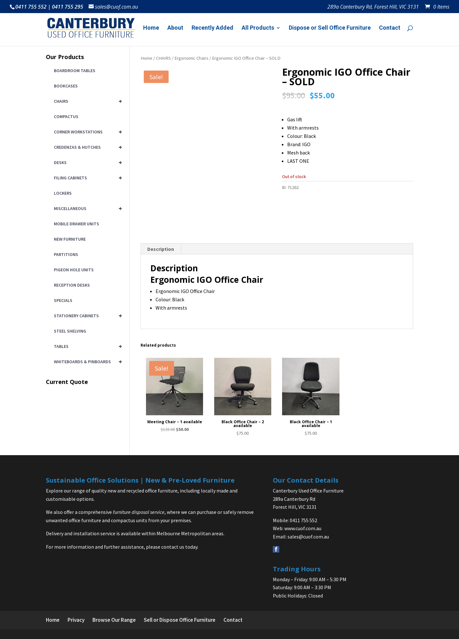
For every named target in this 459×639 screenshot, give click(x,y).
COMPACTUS (66, 116)
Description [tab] (160, 249)
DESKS (87, 162)
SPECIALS (63, 300)
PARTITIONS (66, 254)
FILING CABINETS (87, 177)
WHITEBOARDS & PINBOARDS (87, 361)
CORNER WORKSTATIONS (87, 131)
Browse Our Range (114, 619)
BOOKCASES (66, 86)
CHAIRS (163, 58)
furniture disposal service (138, 512)
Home (151, 28)
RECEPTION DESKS (72, 285)
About (175, 28)
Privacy (76, 619)
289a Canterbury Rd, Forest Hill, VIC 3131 (373, 7)
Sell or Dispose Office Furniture (179, 619)
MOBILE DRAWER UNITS (76, 224)
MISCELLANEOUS (87, 208)
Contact (389, 28)
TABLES (87, 346)
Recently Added (212, 28)
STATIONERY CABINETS (87, 315)
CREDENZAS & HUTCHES (87, 147)
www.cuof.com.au (302, 528)
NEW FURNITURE (70, 239)
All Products (258, 28)
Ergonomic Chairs (191, 58)
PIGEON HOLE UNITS (74, 270)
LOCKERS (63, 193)
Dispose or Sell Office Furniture (330, 28)
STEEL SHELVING (70, 331)
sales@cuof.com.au (308, 536)
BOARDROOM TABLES (74, 70)
